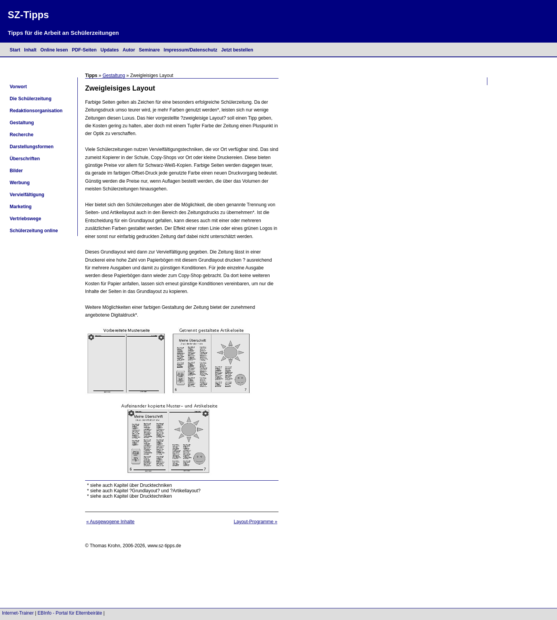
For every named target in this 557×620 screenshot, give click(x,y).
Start (15, 50)
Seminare (149, 50)
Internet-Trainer (18, 613)
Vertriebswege (25, 218)
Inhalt (30, 50)
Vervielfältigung (27, 194)
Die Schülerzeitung (30, 98)
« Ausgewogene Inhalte (110, 521)
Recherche (21, 134)
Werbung (20, 182)
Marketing (21, 206)
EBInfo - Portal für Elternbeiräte (70, 613)
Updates (110, 50)
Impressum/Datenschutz (190, 50)
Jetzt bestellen (237, 50)
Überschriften (25, 158)
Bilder (16, 170)
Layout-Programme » (255, 521)
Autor (129, 50)
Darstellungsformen (31, 146)
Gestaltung (114, 75)
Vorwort (18, 86)
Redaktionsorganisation (36, 110)
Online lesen (54, 50)
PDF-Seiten (84, 50)
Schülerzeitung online (34, 230)
